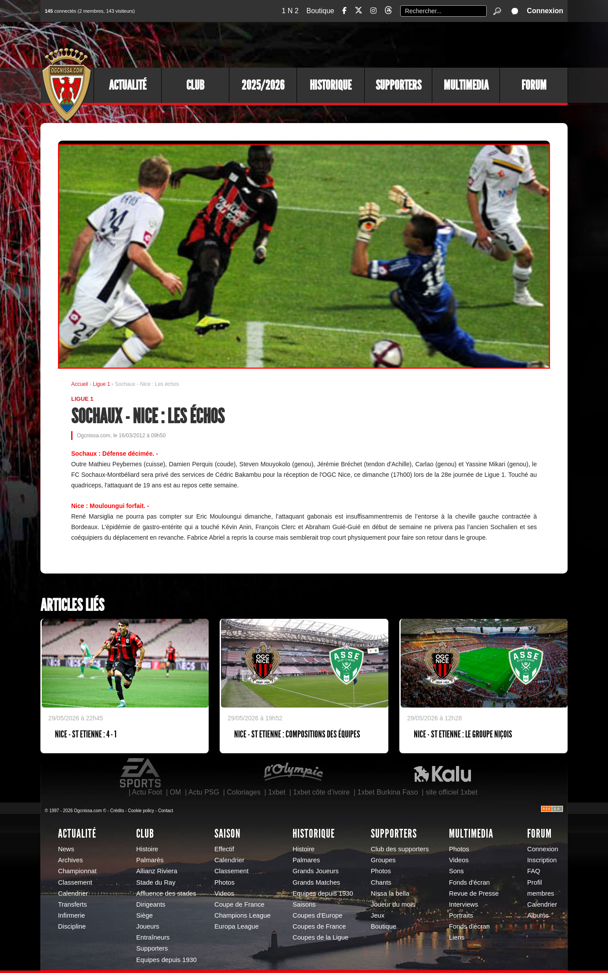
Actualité (127, 85)
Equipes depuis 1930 (166, 959)
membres (540, 893)
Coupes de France (319, 926)
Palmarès (149, 860)
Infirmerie (71, 915)
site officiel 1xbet (452, 792)
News (66, 849)
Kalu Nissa (442, 773)
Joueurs (147, 926)
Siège (144, 915)
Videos (224, 893)
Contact (165, 810)
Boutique (320, 11)
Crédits (117, 810)
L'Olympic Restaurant (293, 773)
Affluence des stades (166, 893)
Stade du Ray (155, 882)
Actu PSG (203, 792)
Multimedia (466, 85)
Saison (227, 834)
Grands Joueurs (316, 871)
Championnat (77, 871)
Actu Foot (147, 792)
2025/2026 (263, 85)
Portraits (461, 915)
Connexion (545, 11)
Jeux (377, 915)
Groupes (383, 860)
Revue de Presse (474, 893)
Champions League (242, 915)
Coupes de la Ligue (320, 937)
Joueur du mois (393, 904)
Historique (330, 85)
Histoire (147, 849)
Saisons (304, 904)
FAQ (533, 871)
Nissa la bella (390, 893)
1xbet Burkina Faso (388, 792)
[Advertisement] (407, 44)
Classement (75, 882)
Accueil (79, 384)
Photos (224, 882)
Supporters (398, 85)
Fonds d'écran (469, 882)
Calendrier (73, 893)
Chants (381, 882)
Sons (456, 871)
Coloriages (243, 792)
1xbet (276, 792)
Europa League (236, 926)
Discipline (72, 926)
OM (175, 792)
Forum (533, 85)
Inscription (542, 860)
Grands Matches (316, 882)
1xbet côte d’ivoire (321, 792)
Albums (538, 915)
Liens (456, 937)
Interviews (463, 904)
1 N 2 (290, 11)
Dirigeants (150, 904)
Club (195, 85)
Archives (70, 860)
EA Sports (141, 773)
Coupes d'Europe (318, 915)
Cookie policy (141, 810)
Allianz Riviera (156, 871)
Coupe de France (239, 904)
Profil (534, 882)
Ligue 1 (102, 384)
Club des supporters (400, 849)
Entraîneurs (153, 937)
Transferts (72, 904)
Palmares (306, 860)
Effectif (224, 849)
